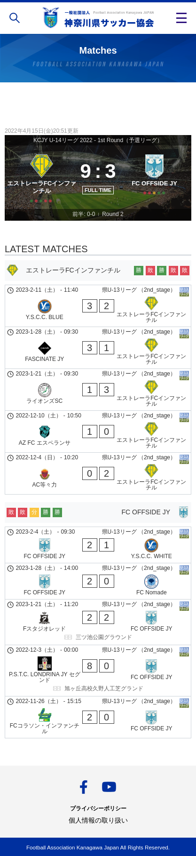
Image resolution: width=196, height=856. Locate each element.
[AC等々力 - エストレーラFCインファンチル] (98, 473)
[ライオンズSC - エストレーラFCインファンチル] (98, 389)
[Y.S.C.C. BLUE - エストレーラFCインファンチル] (98, 306)
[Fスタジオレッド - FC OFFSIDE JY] (98, 622)
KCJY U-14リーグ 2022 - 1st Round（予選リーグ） (98, 140)
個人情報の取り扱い (98, 820)
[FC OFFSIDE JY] (154, 177)
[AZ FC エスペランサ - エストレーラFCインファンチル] (98, 431)
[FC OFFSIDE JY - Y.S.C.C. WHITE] (98, 545)
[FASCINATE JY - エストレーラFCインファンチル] (98, 347)
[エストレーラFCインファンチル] (41, 177)
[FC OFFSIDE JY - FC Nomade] (98, 581)
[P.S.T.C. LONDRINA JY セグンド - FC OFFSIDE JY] (98, 670)
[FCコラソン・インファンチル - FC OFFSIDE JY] (98, 717)
